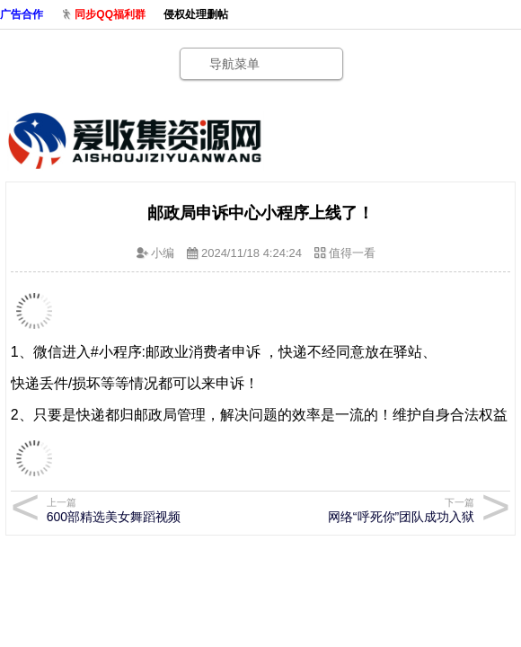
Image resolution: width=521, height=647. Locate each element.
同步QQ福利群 (110, 14)
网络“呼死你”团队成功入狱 (375, 510)
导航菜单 (234, 64)
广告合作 (21, 14)
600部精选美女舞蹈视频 (147, 510)
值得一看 (352, 253)
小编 (162, 253)
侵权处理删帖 (195, 14)
